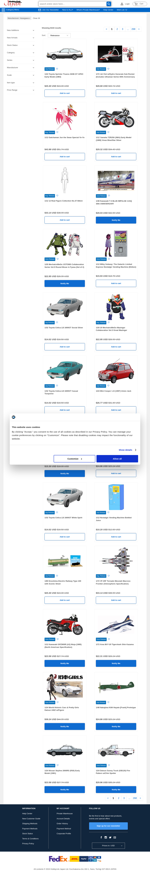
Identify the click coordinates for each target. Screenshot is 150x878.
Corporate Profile (64, 833)
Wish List (122, 10)
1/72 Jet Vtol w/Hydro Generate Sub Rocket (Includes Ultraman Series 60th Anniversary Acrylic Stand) (115, 77)
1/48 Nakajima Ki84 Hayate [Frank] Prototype (116, 707)
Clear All (36, 18)
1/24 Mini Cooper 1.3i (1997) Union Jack (113, 391)
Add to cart (65, 93)
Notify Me (116, 220)
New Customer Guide (31, 819)
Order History (62, 823)
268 (133, 29)
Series (9, 60)
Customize (74, 458)
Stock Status (27, 833)
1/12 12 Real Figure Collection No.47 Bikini (64, 201)
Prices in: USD (108, 845)
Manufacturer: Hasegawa (19, 18)
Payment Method (64, 829)
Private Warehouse (65, 813)
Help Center (108, 10)
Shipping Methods (29, 823)
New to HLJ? (67, 10)
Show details (125, 450)
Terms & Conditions (30, 839)
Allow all (117, 458)
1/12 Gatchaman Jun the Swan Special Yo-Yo (64, 137)
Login (127, 4)
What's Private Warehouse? (88, 10)
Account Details (63, 819)
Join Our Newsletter (50, 10)
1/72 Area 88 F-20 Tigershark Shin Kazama (115, 644)
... (128, 29)
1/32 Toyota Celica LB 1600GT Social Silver (64, 328)
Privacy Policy (28, 843)
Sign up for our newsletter (108, 826)
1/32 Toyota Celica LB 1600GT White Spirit (63, 518)
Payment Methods (29, 829)
